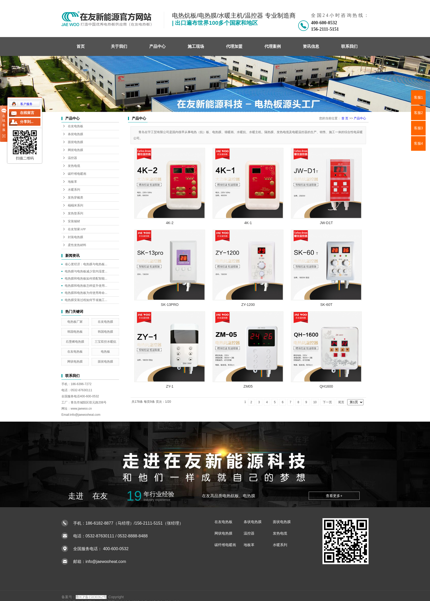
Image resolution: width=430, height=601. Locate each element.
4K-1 (248, 223)
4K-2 (170, 223)
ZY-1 (169, 386)
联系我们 (349, 46)
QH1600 (326, 386)
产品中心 (157, 46)
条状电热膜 (75, 134)
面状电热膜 (75, 142)
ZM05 (248, 386)
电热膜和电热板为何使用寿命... (86, 293)
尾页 (341, 402)
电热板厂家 (75, 321)
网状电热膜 (75, 150)
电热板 (105, 351)
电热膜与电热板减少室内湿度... (86, 271)
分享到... (27, 122)
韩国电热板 (75, 331)
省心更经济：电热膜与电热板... (86, 264)
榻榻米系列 (75, 205)
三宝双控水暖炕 (105, 341)
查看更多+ (334, 496)
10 (315, 402)
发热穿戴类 (75, 197)
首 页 (344, 118)
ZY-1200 (248, 305)
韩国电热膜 (105, 331)
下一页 (327, 402)
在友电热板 (75, 126)
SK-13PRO (169, 305)
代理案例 (272, 46)
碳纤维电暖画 (77, 174)
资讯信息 (311, 46)
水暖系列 (74, 189)
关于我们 (119, 46)
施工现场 (196, 46)
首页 (81, 46)
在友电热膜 (105, 321)
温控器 (72, 158)
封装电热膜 (75, 237)
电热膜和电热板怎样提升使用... (86, 285)
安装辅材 (74, 221)
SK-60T (326, 305)
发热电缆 (74, 166)
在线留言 (27, 113)
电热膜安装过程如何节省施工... (86, 300)
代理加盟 (234, 46)
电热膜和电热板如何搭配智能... (86, 278)
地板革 (72, 181)
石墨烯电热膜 (75, 341)
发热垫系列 (75, 213)
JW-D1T (326, 223)
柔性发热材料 (77, 245)
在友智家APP (77, 229)
